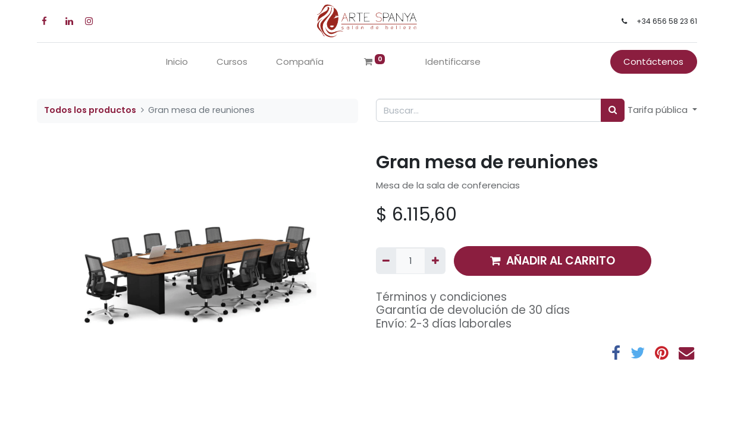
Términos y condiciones (441, 297)
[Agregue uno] (435, 260)
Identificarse (453, 61)
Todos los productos (90, 110)
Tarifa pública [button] (659, 109)
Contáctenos (653, 61)
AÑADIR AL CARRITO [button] (552, 261)
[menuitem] (177, 62)
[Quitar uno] (386, 260)
